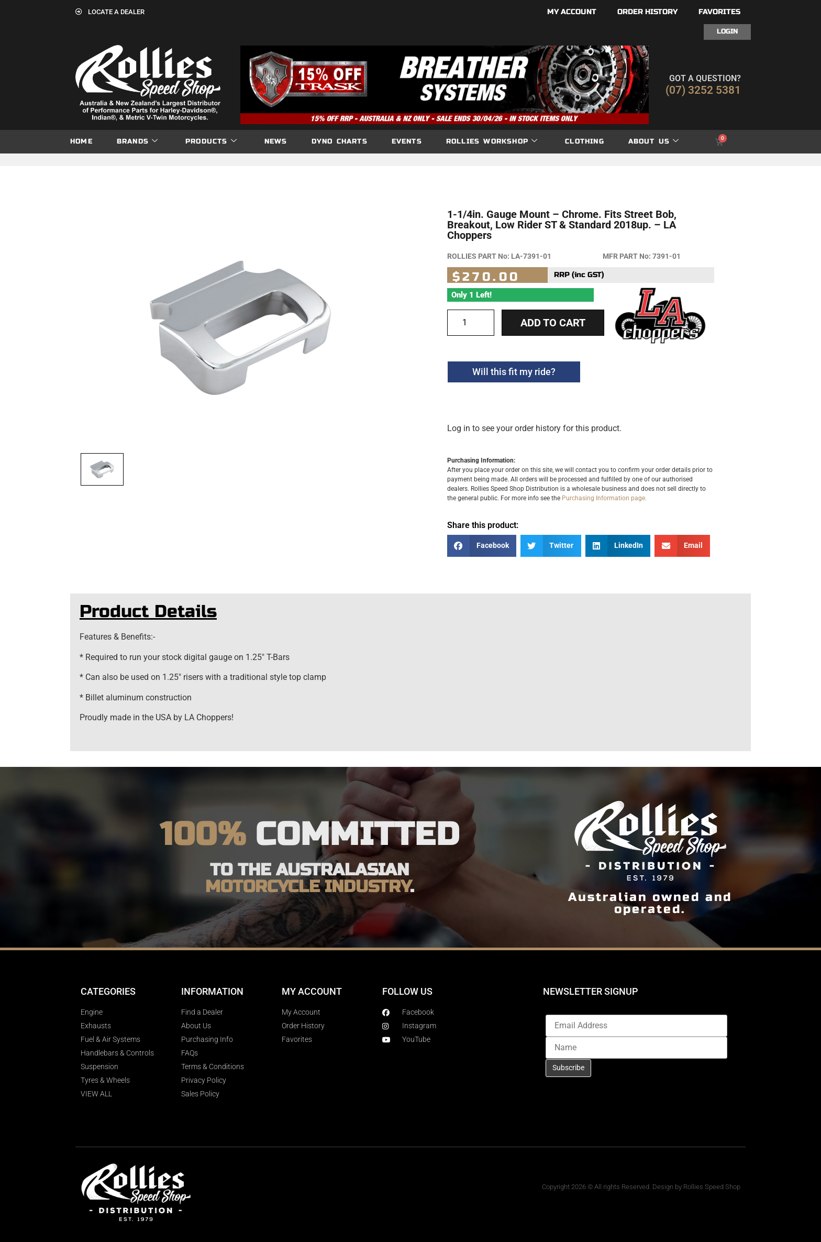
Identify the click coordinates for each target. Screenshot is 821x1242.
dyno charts (340, 141)
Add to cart (552, 322)
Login (727, 31)
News (275, 141)
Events (407, 141)
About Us (654, 141)
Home (81, 141)
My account (571, 11)
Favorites (719, 11)
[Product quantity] (470, 323)
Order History (647, 11)
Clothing (584, 141)
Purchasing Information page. (604, 498)
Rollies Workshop (492, 141)
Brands (137, 141)
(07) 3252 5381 (703, 90)
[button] (481, 546)
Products (211, 141)
